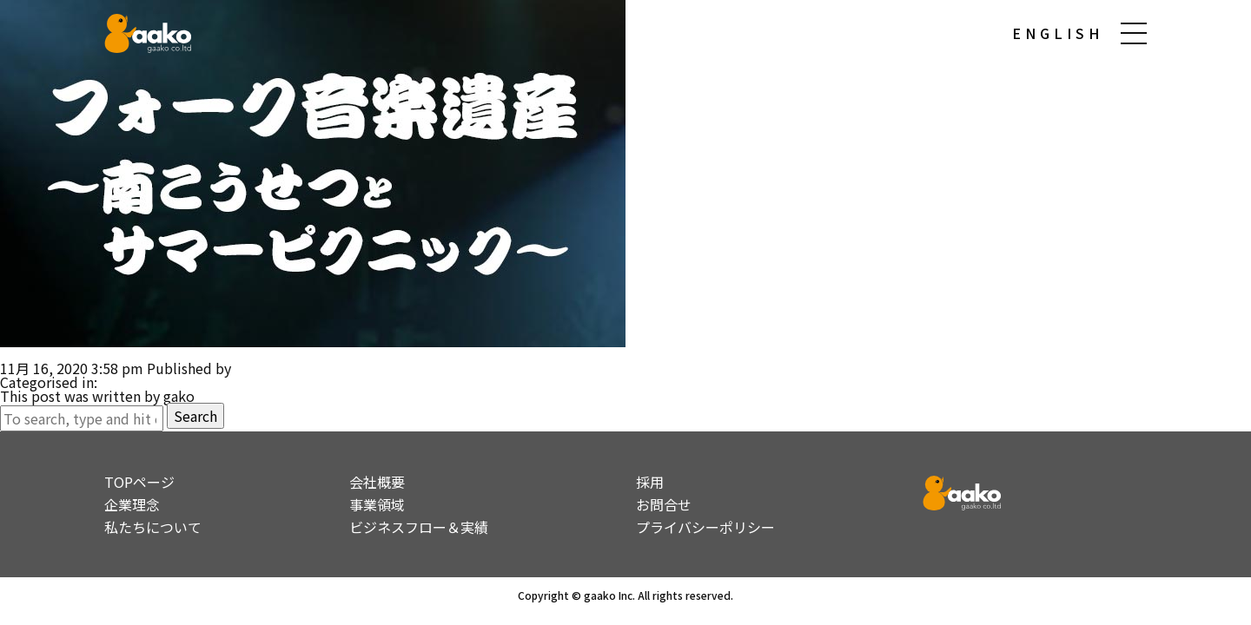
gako (250, 368)
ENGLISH (1057, 33)
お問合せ (664, 504)
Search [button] (195, 415)
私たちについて (153, 526)
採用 (650, 481)
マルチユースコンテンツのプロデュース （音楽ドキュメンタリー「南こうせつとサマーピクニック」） (319, 354)
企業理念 (132, 504)
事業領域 (377, 504)
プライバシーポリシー (705, 526)
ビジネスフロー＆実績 (418, 526)
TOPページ (139, 481)
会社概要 (377, 481)
